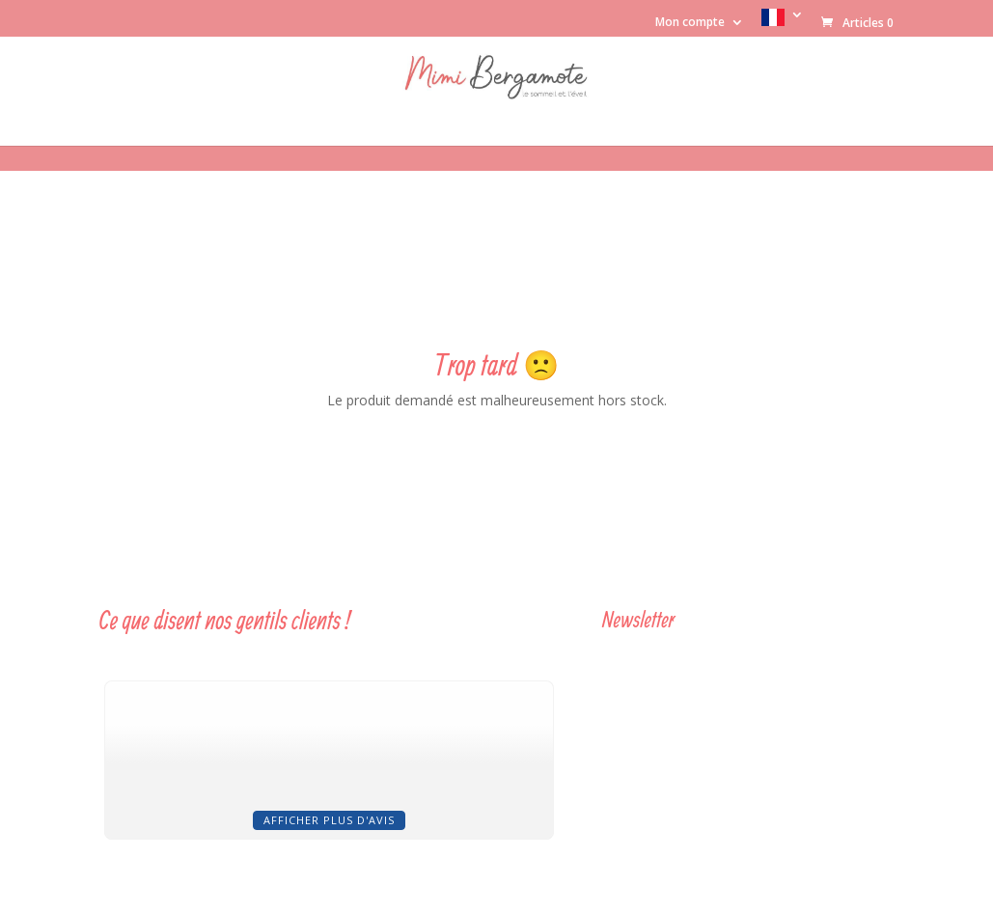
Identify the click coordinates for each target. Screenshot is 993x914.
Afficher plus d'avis (329, 820)
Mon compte (690, 23)
